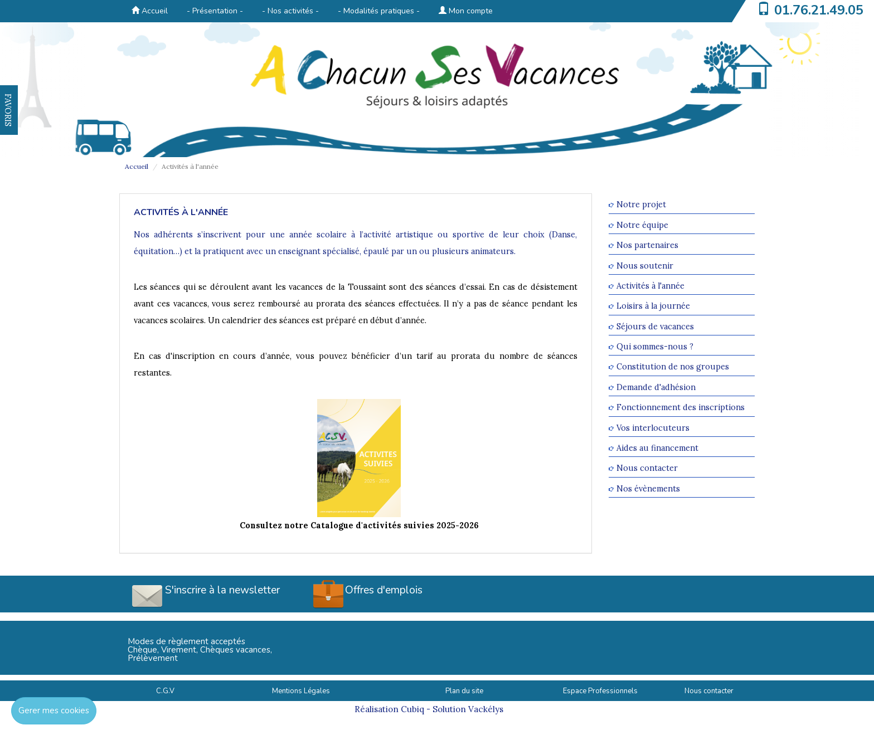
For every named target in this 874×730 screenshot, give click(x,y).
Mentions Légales (301, 691)
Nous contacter (647, 468)
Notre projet (641, 204)
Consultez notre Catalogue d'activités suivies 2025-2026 (359, 525)
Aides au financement (657, 447)
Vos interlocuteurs (653, 427)
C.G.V (165, 691)
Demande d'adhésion (656, 387)
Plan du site (464, 691)
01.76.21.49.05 (818, 10)
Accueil (150, 11)
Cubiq (412, 709)
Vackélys (485, 709)
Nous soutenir (644, 265)
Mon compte (466, 11)
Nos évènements (648, 488)
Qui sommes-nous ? (654, 346)
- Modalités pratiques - (379, 11)
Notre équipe (642, 225)
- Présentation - (215, 11)
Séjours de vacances (655, 326)
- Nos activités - (290, 11)
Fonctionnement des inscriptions (680, 407)
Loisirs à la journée (653, 306)
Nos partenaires (647, 245)
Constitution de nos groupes (672, 367)
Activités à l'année (650, 285)
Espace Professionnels (600, 691)
